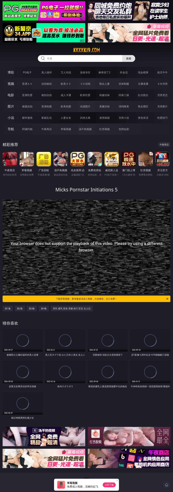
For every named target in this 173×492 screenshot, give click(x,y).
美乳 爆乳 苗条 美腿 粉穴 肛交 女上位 (72, 308)
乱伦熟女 (143, 95)
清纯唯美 (124, 106)
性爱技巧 (162, 118)
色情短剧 (124, 129)
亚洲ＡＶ (27, 84)
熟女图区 (143, 106)
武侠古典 (85, 118)
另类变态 (162, 95)
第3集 (32, 308)
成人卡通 (66, 95)
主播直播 (143, 84)
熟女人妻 (104, 84)
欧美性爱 (85, 95)
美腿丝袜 (104, 106)
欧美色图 (66, 106)
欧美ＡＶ (66, 84)
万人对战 (66, 72)
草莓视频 (66, 129)
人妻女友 (66, 118)
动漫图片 (85, 106)
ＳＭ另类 (162, 84)
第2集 (20, 308)
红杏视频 (104, 129)
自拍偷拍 (46, 84)
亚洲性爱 (27, 95)
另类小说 (124, 118)
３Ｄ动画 (85, 84)
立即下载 (109, 484)
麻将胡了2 (104, 72)
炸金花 (124, 72)
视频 (11, 83)
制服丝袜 (104, 95)
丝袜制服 (124, 84)
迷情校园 (104, 118)
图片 (11, 106)
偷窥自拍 (27, 106)
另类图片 (162, 106)
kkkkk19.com (86, 50)
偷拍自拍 (46, 95)
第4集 (44, 308)
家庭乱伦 (46, 118)
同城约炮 (27, 129)
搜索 (128, 58)
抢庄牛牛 (162, 72)
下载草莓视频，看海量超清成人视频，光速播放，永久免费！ (112, 299)
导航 (11, 129)
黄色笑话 (143, 118)
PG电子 (27, 72)
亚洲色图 (46, 106)
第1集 (8, 308)
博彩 (11, 72)
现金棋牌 (143, 72)
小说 (11, 117)
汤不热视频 (85, 129)
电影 (11, 95)
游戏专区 (85, 72)
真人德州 (46, 72)
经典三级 (124, 95)
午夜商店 (46, 129)
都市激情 (27, 118)
